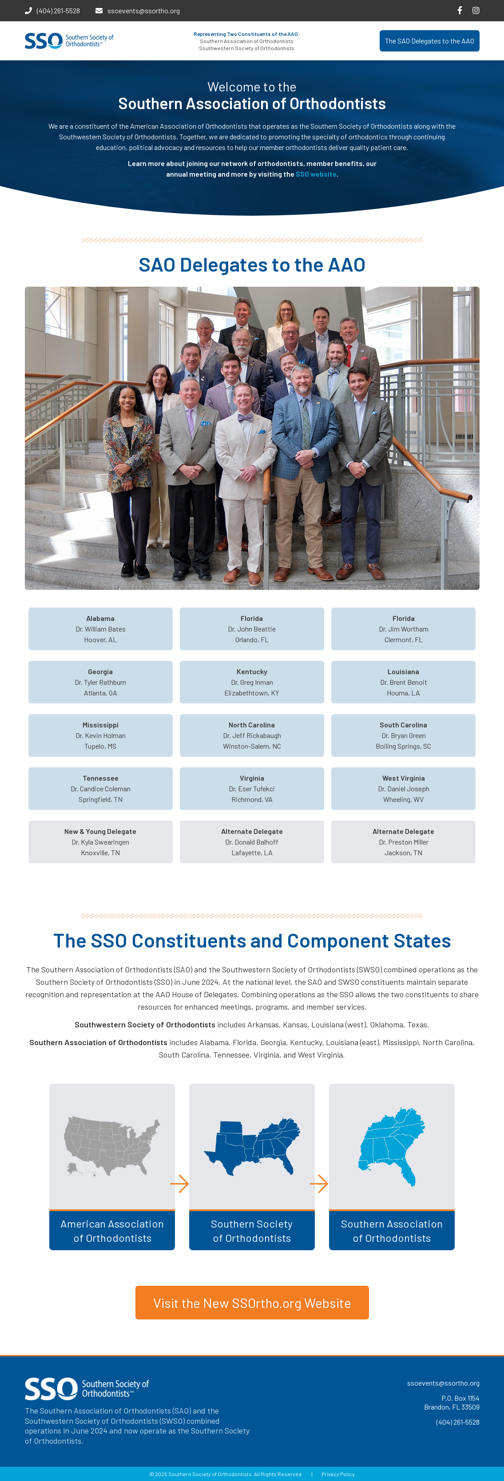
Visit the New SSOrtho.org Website (252, 1303)
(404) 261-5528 (58, 10)
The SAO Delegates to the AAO (429, 40)
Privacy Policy (338, 1474)
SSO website (316, 174)
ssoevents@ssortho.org (143, 10)
